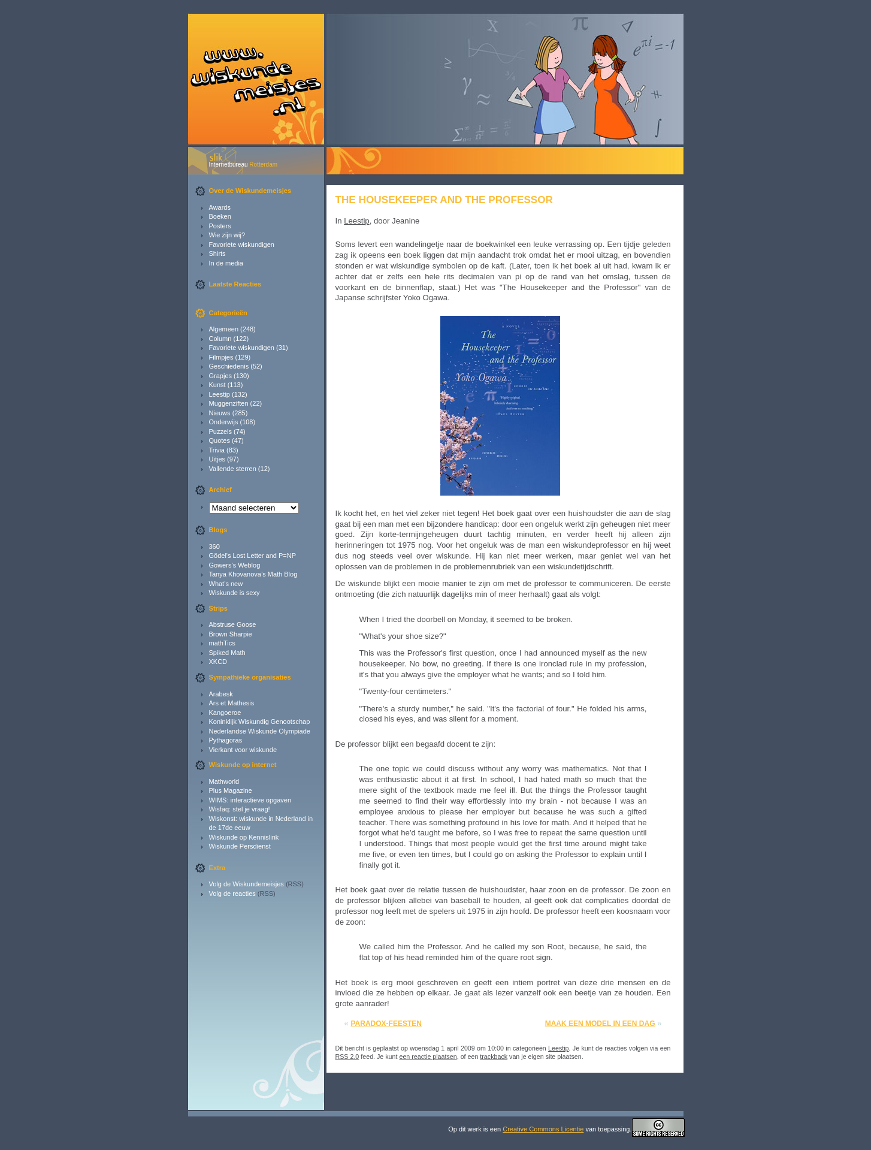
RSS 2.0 (347, 1056)
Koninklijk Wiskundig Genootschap (259, 721)
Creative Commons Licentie (543, 1129)
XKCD (218, 661)
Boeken (220, 216)
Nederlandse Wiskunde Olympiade (259, 731)
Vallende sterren (232, 468)
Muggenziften (229, 403)
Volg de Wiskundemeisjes (246, 884)
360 (214, 546)
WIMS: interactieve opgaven (250, 800)
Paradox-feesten (386, 1023)
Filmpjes (221, 357)
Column (220, 338)
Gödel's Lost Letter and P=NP (253, 555)
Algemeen (224, 329)
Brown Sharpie (230, 634)
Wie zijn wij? (227, 235)
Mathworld (224, 781)
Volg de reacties (232, 893)
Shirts (217, 253)
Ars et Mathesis (232, 703)
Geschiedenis (229, 366)
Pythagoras (226, 740)
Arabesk (221, 694)
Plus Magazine (230, 790)
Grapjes (220, 375)
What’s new (226, 583)
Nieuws (220, 412)
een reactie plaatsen (427, 1056)
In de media (226, 263)
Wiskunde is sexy (234, 592)
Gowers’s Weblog (235, 565)
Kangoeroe (225, 712)
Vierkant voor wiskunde (243, 749)
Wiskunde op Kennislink (244, 837)
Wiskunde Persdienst (240, 846)
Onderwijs (223, 421)
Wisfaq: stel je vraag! (239, 809)
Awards (220, 207)
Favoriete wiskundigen (241, 244)
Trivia (217, 450)
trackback (493, 1056)
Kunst (217, 384)
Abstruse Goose (232, 624)
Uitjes (217, 459)
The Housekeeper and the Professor (444, 200)
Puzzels (220, 431)
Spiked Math (227, 652)
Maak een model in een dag (600, 1023)
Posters (220, 226)
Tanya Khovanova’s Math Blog (253, 574)
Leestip (219, 394)
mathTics (222, 643)
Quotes (219, 440)
